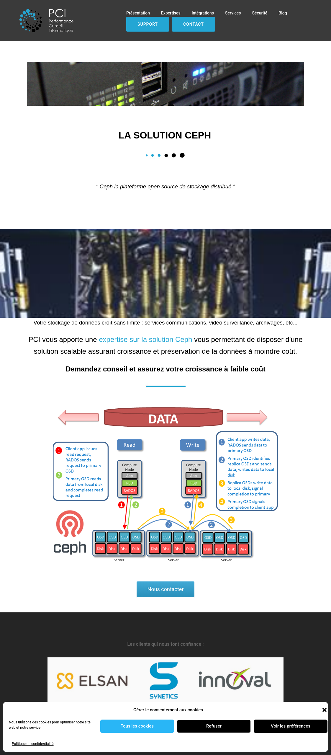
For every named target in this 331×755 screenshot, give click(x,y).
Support (147, 24)
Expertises (171, 13)
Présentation (138, 13)
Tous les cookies (137, 726)
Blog (282, 13)
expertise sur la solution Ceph (145, 339)
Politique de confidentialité (33, 744)
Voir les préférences (290, 726)
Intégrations (203, 13)
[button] (324, 710)
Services (233, 13)
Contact (193, 24)
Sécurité (260, 13)
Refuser (214, 726)
